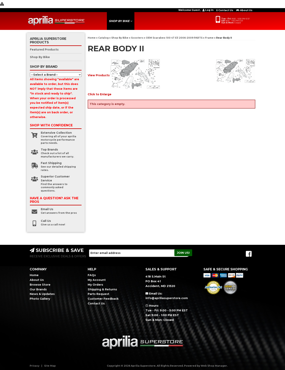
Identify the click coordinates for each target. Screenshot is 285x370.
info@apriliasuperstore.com (166, 298)
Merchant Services (213, 296)
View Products (99, 75)
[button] (120, 21)
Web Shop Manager (214, 365)
